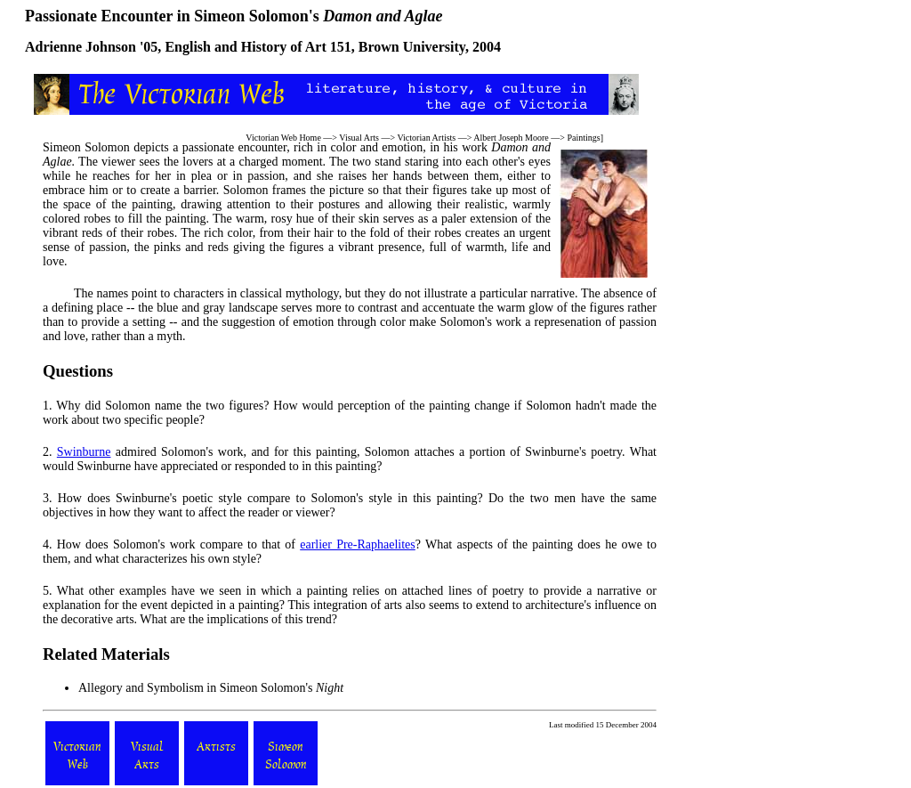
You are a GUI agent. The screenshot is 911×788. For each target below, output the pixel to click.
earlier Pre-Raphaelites (357, 544)
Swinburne (84, 452)
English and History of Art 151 (258, 46)
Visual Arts (359, 137)
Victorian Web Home (283, 137)
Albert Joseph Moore (510, 137)
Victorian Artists (426, 137)
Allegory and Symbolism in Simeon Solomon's (210, 688)
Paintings (583, 137)
